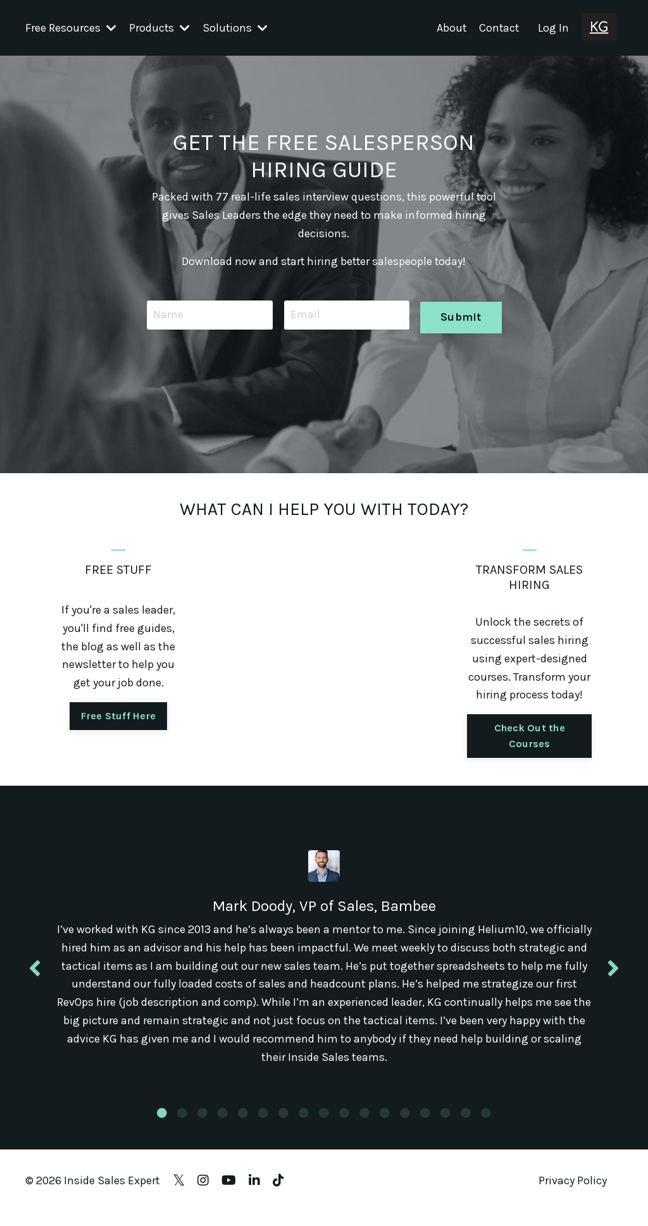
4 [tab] (222, 1126)
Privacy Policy (573, 1194)
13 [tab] (405, 1126)
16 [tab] (465, 1126)
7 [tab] (283, 1126)
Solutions (236, 27)
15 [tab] (445, 1126)
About (450, 27)
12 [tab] (384, 1126)
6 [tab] (263, 1126)
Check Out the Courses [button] (529, 735)
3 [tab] (202, 1126)
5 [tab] (243, 1126)
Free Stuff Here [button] (118, 716)
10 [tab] (344, 1126)
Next (613, 974)
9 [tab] (324, 1126)
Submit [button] (460, 314)
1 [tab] (162, 1126)
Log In (553, 27)
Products (159, 27)
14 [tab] (425, 1126)
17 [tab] (486, 1126)
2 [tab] (182, 1126)
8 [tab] (303, 1126)
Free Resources (70, 27)
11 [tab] (364, 1126)
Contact (498, 27)
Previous (34, 974)
